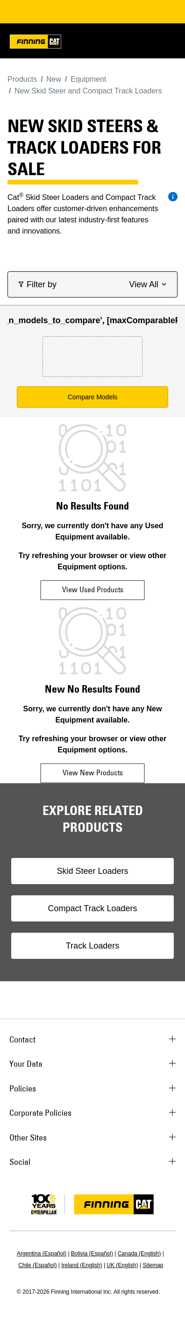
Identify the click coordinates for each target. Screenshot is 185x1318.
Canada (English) (139, 1253)
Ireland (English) (81, 1265)
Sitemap (153, 1265)
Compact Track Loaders (92, 908)
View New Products (93, 772)
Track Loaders (92, 945)
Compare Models (93, 397)
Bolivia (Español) (92, 1253)
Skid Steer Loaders (92, 871)
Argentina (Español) (41, 1253)
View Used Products (92, 589)
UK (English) (122, 1265)
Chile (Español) (37, 1265)
